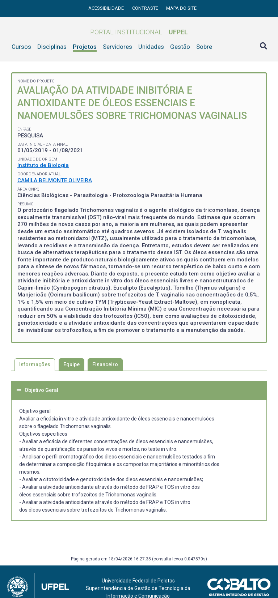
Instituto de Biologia (43, 165)
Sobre (204, 46)
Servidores (117, 46)
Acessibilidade (106, 8)
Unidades (151, 46)
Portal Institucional (139, 32)
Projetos (85, 46)
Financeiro (105, 364)
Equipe (71, 364)
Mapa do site (181, 8)
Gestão (180, 46)
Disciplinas (52, 46)
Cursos (21, 46)
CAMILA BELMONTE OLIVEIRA (54, 180)
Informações (34, 364)
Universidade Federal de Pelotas (138, 581)
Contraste (145, 8)
